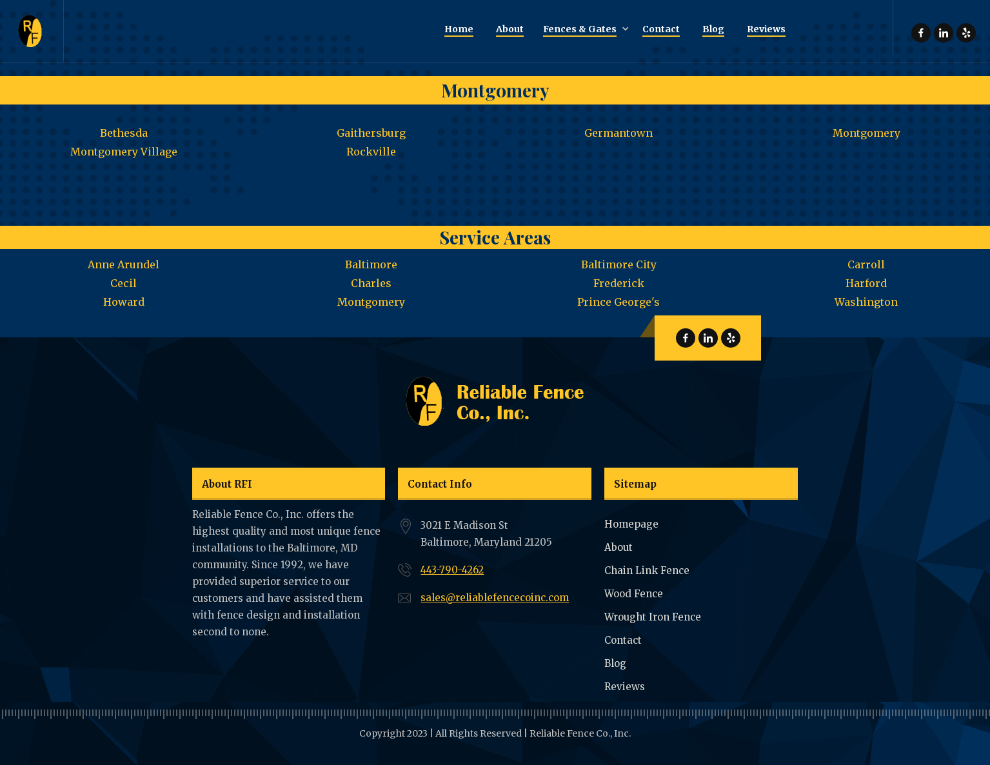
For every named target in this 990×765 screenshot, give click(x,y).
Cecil (123, 283)
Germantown (618, 132)
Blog (615, 663)
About (618, 547)
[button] (583, 29)
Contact (623, 640)
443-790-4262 (452, 570)
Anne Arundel (123, 264)
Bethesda (124, 132)
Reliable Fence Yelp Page (966, 33)
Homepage (631, 524)
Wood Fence (633, 594)
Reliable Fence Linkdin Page (943, 33)
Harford (866, 283)
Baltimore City (619, 264)
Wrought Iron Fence (652, 617)
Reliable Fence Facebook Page (921, 33)
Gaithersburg (371, 132)
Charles (371, 283)
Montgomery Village (123, 151)
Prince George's (618, 301)
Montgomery (866, 132)
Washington (866, 301)
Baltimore (371, 264)
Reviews (624, 687)
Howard (123, 301)
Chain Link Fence (646, 570)
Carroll (866, 264)
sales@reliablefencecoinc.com (495, 597)
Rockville (371, 151)
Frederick (618, 283)
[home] (32, 31)
